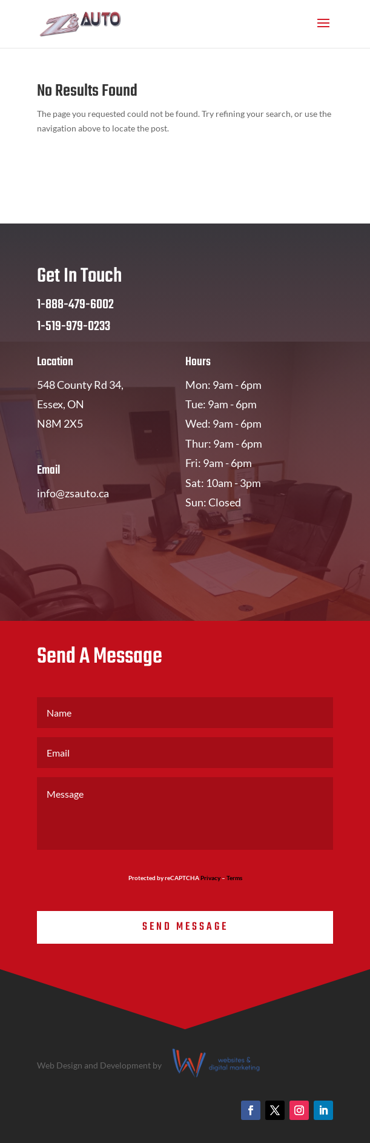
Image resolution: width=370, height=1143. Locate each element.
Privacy (210, 877)
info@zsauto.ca (73, 493)
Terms (234, 877)
